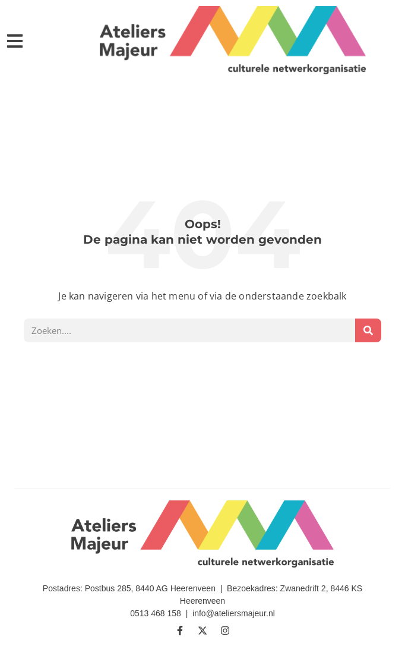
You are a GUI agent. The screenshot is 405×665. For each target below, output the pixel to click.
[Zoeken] (368, 330)
